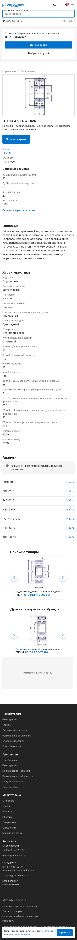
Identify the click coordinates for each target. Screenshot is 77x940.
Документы (9, 822)
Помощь (7, 816)
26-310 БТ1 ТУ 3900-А (36, 595)
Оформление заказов (14, 730)
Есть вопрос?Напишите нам (10, 882)
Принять (64, 932)
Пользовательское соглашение (20, 906)
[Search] (35, 13)
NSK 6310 (8, 509)
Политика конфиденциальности (20, 916)
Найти (70, 482)
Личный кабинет (11, 787)
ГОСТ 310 (8, 482)
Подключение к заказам (16, 770)
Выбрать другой (38, 53)
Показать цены (16, 139)
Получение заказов (13, 781)
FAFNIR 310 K (11, 518)
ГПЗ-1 (19, 595)
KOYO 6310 (9, 537)
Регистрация (9, 719)
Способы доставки (13, 741)
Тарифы (6, 724)
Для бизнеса (9, 760)
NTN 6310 (8, 527)
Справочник (9, 827)
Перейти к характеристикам (18, 210)
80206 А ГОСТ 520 (36, 652)
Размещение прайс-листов (17, 776)
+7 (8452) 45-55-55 (13, 850)
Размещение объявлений (16, 735)
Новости (7, 811)
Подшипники (28, 71)
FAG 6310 (8, 500)
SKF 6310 (8, 491)
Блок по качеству (12, 833)
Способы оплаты (12, 746)
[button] (69, 20)
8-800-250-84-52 (38, 869)
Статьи (6, 806)
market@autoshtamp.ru (15, 855)
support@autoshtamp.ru (15, 875)
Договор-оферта (12, 911)
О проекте (8, 800)
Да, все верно (38, 45)
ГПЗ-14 (7, 153)
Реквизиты (8, 920)
